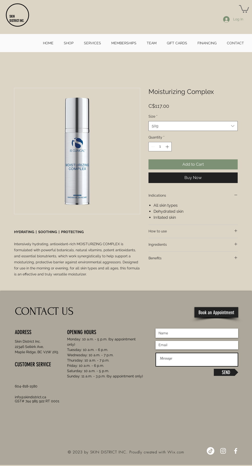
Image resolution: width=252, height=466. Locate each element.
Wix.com (176, 452)
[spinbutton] (160, 146)
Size (153, 116)
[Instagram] (223, 451)
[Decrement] (152, 146)
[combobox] (193, 126)
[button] (244, 8)
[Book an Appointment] (216, 312)
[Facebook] (235, 451)
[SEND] (226, 372)
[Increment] (168, 146)
